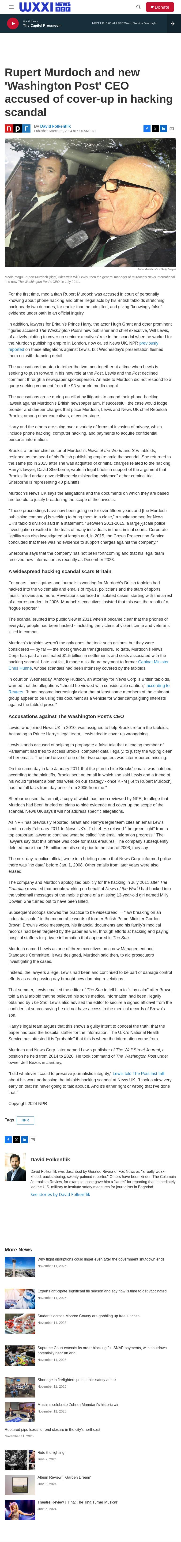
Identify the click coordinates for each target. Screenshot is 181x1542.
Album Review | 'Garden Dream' (64, 1477)
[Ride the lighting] (20, 1460)
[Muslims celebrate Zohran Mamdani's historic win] (20, 1412)
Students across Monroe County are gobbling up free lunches (89, 1316)
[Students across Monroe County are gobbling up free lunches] (20, 1324)
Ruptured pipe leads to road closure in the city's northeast (52, 1430)
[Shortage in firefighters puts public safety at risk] (20, 1387)
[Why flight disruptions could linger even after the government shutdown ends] (20, 1267)
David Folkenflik (55, 126)
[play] (13, 23)
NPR (25, 1120)
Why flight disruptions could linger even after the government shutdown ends (101, 1259)
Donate (162, 7)
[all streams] (174, 23)
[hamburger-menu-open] (11, 7)
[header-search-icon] (138, 7)
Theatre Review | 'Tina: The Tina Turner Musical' (78, 1502)
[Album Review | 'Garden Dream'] (20, 1485)
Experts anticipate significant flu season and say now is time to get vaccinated (102, 1291)
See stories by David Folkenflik (60, 1194)
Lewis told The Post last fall (138, 1073)
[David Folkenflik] (15, 1167)
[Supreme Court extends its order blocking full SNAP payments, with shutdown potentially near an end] (20, 1355)
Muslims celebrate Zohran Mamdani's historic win (78, 1405)
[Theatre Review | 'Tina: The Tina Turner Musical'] (20, 1510)
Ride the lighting (51, 1453)
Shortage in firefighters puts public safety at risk (77, 1380)
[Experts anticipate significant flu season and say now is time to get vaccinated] (20, 1299)
